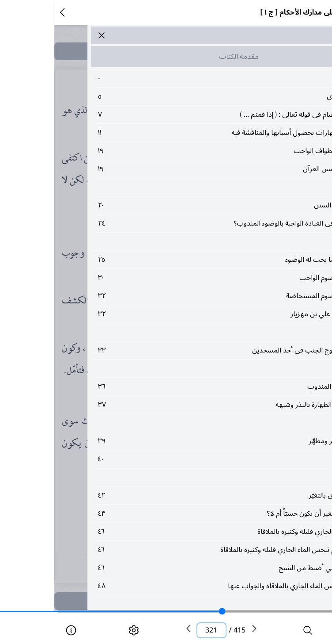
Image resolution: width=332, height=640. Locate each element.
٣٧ (184, 404)
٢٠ (184, 205)
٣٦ (184, 386)
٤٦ (184, 531)
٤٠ (184, 459)
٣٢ (184, 295)
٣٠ (184, 277)
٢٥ (184, 259)
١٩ (184, 150)
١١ (184, 132)
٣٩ (184, 440)
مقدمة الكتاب (184, 56)
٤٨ (184, 586)
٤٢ (184, 495)
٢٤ (184, 223)
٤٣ (184, 513)
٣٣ (184, 350)
